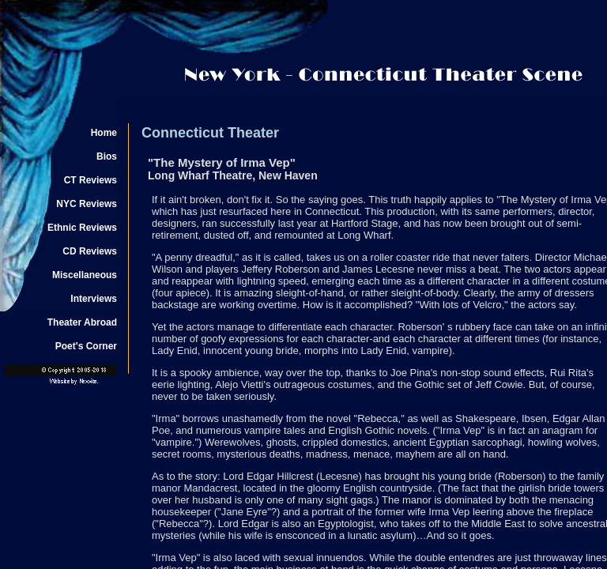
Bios (106, 156)
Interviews (93, 298)
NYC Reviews (86, 203)
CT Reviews (90, 180)
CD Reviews (89, 251)
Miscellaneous (84, 275)
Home (104, 132)
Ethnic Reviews (82, 227)
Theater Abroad (82, 322)
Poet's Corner (86, 346)
